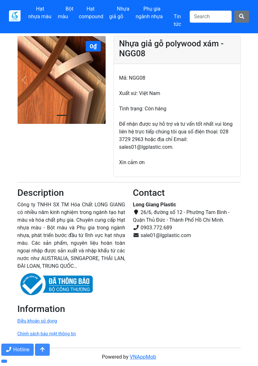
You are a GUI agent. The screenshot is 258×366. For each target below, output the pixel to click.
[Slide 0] (61, 115)
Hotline (17, 349)
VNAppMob (143, 357)
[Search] (211, 17)
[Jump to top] (42, 350)
